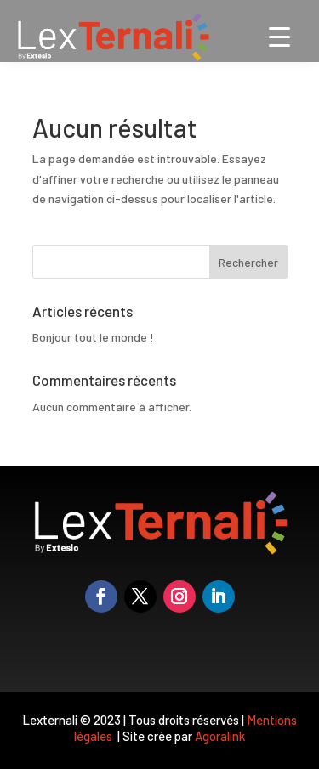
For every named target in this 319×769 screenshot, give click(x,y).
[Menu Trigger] (279, 36)
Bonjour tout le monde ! (93, 337)
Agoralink (220, 736)
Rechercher (248, 262)
